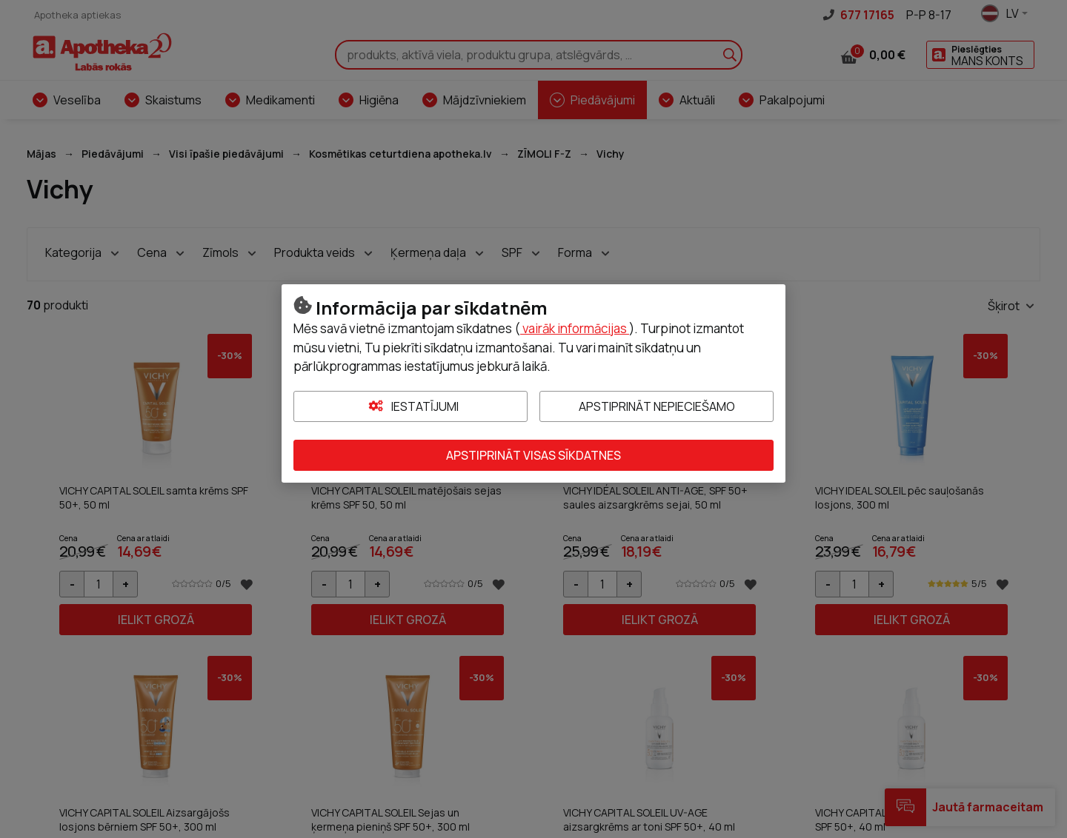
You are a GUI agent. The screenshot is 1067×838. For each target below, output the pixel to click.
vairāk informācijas (574, 328)
